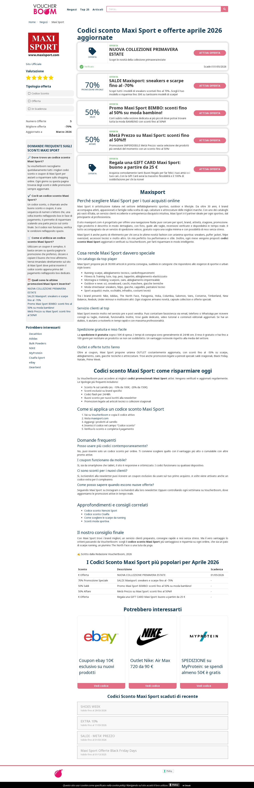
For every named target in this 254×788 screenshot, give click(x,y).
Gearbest (35, 367)
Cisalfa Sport (37, 357)
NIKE (32, 348)
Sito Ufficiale (33, 64)
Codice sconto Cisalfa (96, 514)
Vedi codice (101, 685)
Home (32, 22)
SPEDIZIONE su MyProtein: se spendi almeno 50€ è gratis (202, 666)
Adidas (33, 338)
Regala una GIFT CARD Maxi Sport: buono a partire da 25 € (145, 164)
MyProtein (35, 353)
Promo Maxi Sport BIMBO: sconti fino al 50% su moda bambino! (148, 110)
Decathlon (35, 333)
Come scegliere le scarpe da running (105, 517)
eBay (32, 362)
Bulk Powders (37, 343)
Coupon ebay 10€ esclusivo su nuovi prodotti (96, 666)
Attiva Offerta (209, 52)
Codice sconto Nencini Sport (100, 510)
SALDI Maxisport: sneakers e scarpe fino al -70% (146, 83)
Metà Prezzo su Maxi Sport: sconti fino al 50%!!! (149, 137)
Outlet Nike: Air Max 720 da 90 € (150, 663)
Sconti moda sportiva (96, 521)
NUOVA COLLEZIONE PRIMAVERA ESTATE (143, 51)
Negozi (44, 22)
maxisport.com (99, 418)
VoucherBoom (100, 414)
